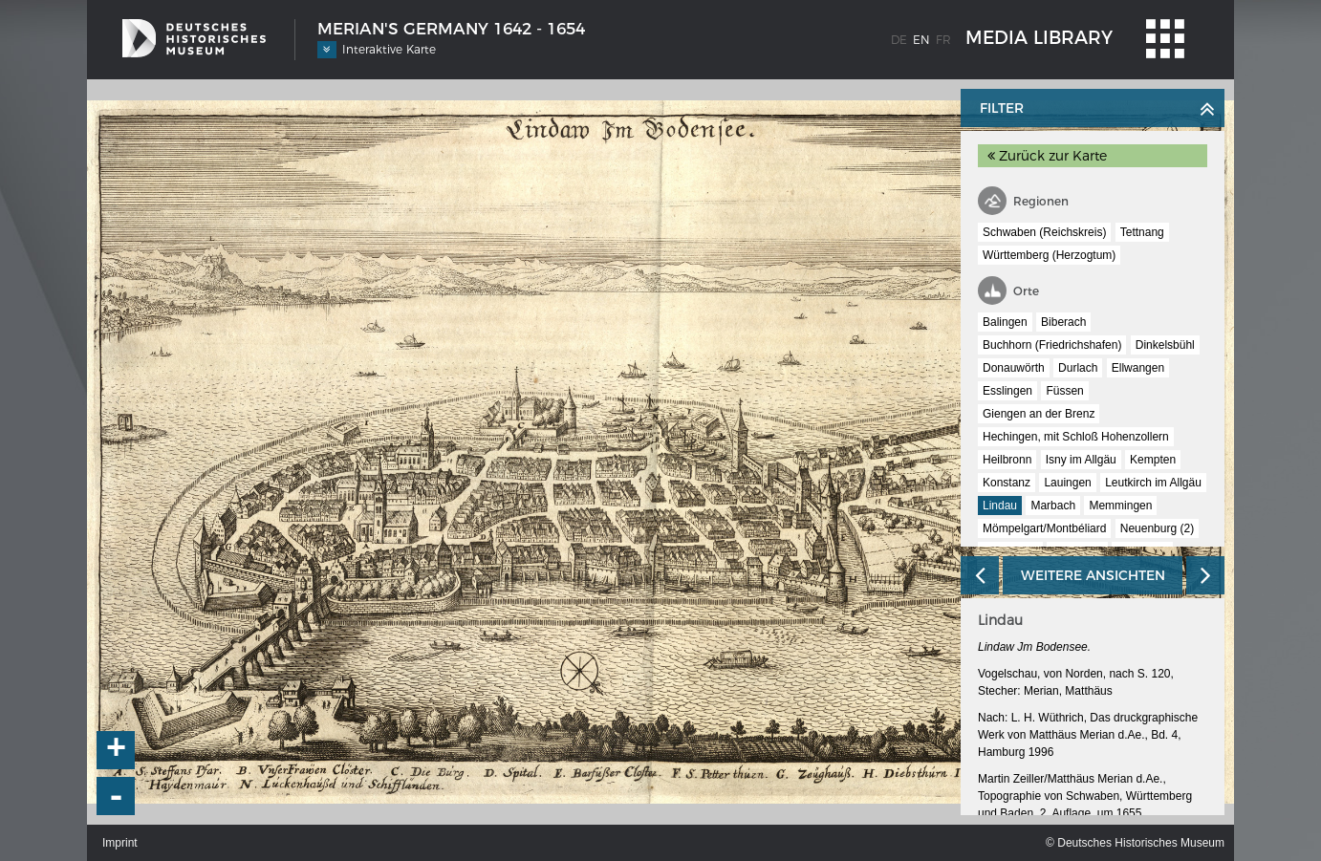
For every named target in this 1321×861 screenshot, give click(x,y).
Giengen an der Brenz (1038, 413)
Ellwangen (1138, 368)
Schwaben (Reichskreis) (1044, 232)
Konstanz (1006, 482)
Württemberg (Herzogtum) (1049, 255)
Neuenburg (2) (1157, 528)
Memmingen (1120, 505)
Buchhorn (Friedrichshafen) (1052, 345)
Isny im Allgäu (1081, 459)
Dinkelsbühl (1165, 345)
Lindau (1000, 505)
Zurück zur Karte (1047, 155)
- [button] (116, 796)
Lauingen (1067, 482)
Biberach (1063, 322)
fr (943, 39)
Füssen (1064, 391)
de (899, 39)
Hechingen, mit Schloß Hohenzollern (1076, 436)
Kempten (1153, 459)
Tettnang (1142, 232)
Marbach (1052, 505)
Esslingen (1007, 391)
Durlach (1077, 368)
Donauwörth (1014, 368)
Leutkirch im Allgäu (1153, 482)
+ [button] (116, 750)
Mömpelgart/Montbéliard (1044, 528)
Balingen (1005, 322)
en (921, 39)
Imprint (120, 843)
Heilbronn (1007, 459)
